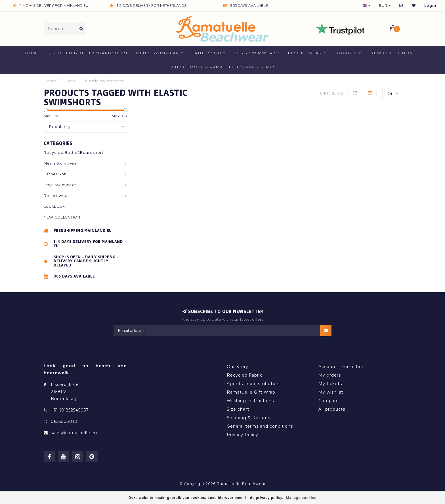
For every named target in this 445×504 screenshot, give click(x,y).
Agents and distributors (253, 383)
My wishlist (330, 392)
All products (331, 409)
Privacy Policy (242, 434)
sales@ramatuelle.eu (74, 432)
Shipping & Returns (248, 417)
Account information (341, 366)
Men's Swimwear (157, 53)
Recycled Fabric (245, 375)
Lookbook (348, 53)
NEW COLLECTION (392, 53)
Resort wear (305, 53)
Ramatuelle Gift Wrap (251, 392)
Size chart (238, 409)
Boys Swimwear (255, 53)
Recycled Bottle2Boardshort (88, 53)
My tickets (330, 383)
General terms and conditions (260, 426)
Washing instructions (250, 400)
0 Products (331, 93)
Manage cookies (301, 498)
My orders (329, 375)
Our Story (237, 366)
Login (430, 5)
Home (32, 53)
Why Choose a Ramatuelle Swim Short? (222, 67)
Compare (328, 400)
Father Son (206, 53)
